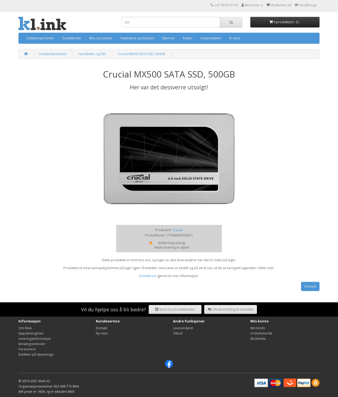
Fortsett (310, 286)
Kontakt (101, 328)
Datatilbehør (71, 38)
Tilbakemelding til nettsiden (230, 309)
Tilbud (177, 333)
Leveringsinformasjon (34, 338)
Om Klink (25, 328)
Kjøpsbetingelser (31, 333)
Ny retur (102, 333)
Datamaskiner (211, 38)
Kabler (188, 38)
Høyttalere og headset (137, 38)
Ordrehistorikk (261, 333)
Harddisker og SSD (92, 54)
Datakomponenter (40, 38)
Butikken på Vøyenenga (35, 354)
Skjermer (168, 38)
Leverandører (183, 328)
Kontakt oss (148, 276)
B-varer (235, 38)
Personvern (27, 349)
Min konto (257, 328)
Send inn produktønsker (175, 309)
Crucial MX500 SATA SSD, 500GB (141, 54)
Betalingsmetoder (31, 344)
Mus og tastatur (100, 38)
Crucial (177, 230)
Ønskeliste (258, 338)
